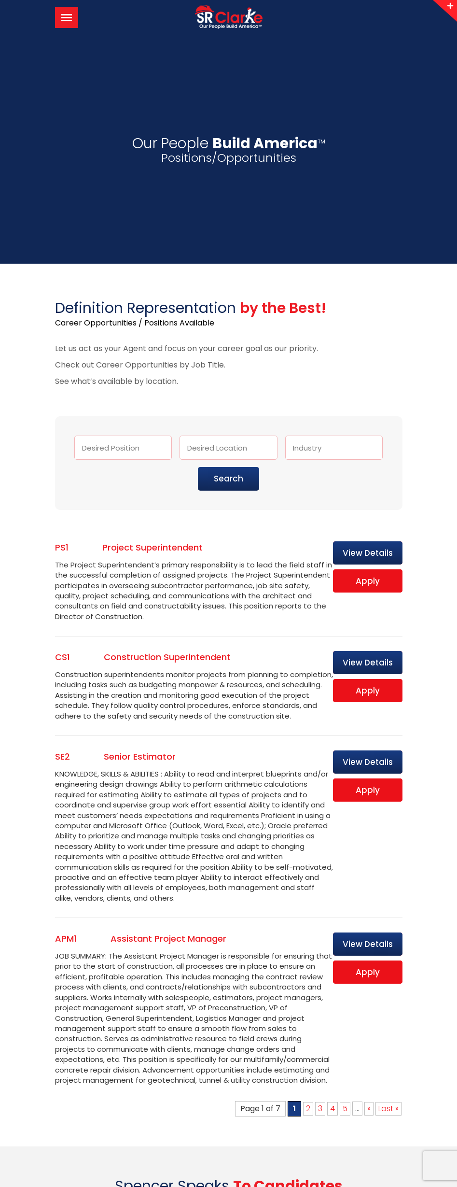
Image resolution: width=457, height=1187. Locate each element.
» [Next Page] (369, 1108)
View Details (368, 553)
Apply (368, 581)
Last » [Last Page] (388, 1108)
